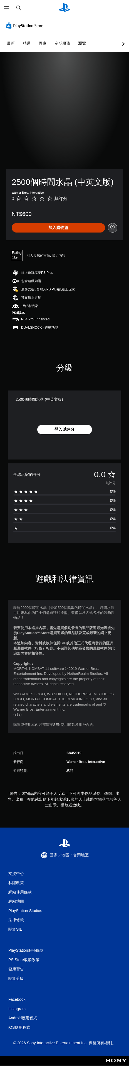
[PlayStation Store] (25, 25)
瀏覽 (82, 43)
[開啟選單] (6, 8)
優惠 (42, 43)
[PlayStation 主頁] (64, 8)
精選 (27, 43)
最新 (11, 43)
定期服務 (62, 43)
